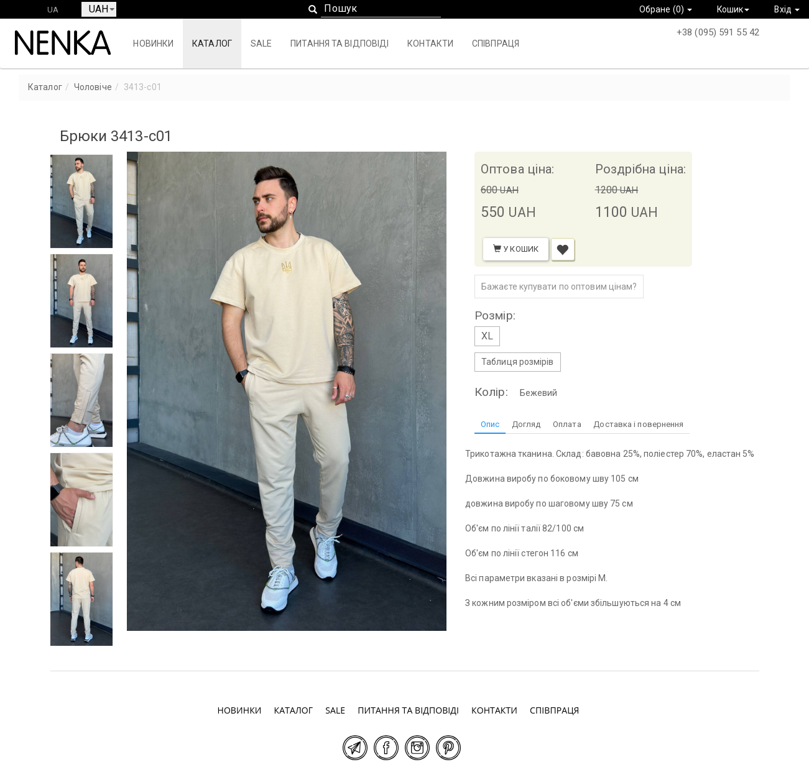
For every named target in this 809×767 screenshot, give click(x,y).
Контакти (430, 43)
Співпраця (495, 43)
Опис (490, 424)
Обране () (664, 9)
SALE (260, 43)
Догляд (526, 424)
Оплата (567, 424)
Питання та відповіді (339, 43)
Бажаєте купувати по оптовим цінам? (559, 287)
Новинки (153, 43)
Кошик (732, 9)
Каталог (211, 43)
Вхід (787, 9)
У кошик (516, 249)
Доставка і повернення (639, 424)
